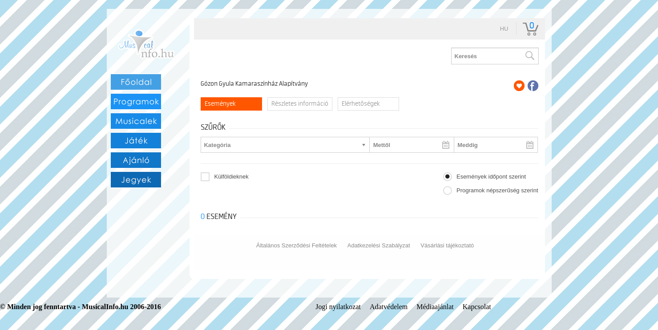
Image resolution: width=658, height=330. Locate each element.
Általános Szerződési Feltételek (296, 245)
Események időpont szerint (491, 176)
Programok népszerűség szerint (497, 190)
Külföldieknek (231, 176)
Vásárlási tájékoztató (447, 245)
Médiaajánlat (435, 306)
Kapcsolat (477, 306)
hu (504, 28)
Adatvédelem (389, 306)
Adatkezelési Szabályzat (378, 245)
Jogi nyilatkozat (338, 306)
